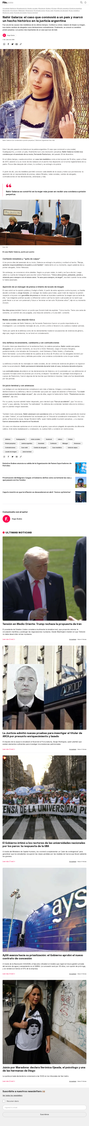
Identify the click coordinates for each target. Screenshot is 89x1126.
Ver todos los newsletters (12, 1095)
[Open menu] (85, 2)
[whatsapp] (4, 44)
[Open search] (81, 2)
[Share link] (20, 44)
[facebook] (8, 44)
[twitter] (12, 44)
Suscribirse (44, 1114)
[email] (16, 44)
